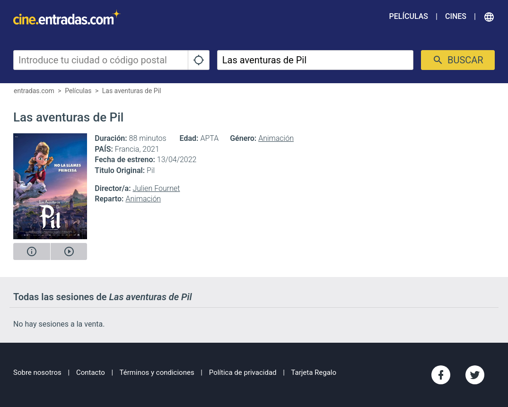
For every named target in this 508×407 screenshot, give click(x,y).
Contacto (90, 372)
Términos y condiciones (157, 372)
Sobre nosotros (37, 372)
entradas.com (34, 91)
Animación (276, 138)
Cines (455, 16)
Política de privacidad (243, 372)
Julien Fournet (156, 188)
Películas (408, 16)
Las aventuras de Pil (131, 91)
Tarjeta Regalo (313, 372)
